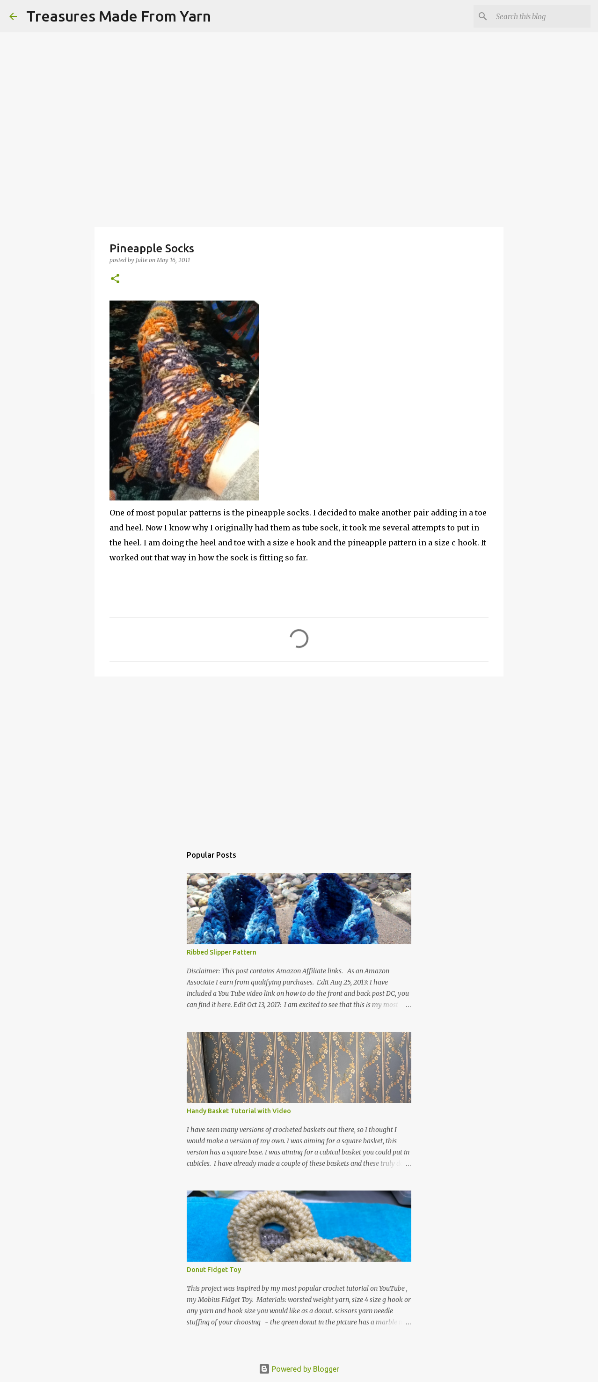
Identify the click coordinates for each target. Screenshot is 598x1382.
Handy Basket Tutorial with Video (239, 1111)
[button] (115, 279)
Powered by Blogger (299, 1369)
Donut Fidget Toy (214, 1269)
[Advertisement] (299, 756)
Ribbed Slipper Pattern (221, 952)
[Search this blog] (541, 16)
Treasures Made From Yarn (118, 15)
